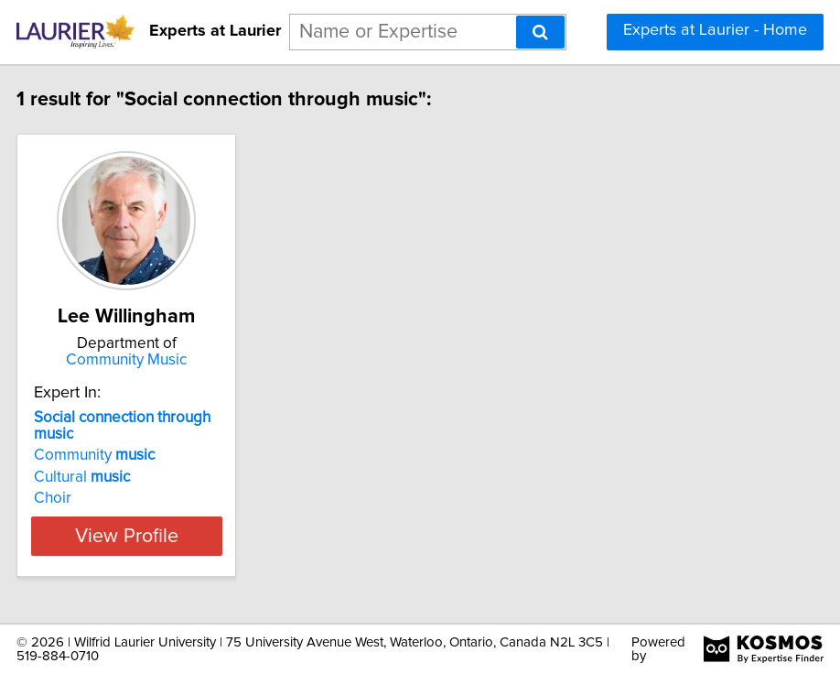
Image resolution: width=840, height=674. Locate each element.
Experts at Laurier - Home (715, 30)
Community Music (186, 360)
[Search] (540, 32)
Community (154, 455)
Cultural (142, 477)
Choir (113, 498)
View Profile (187, 536)
